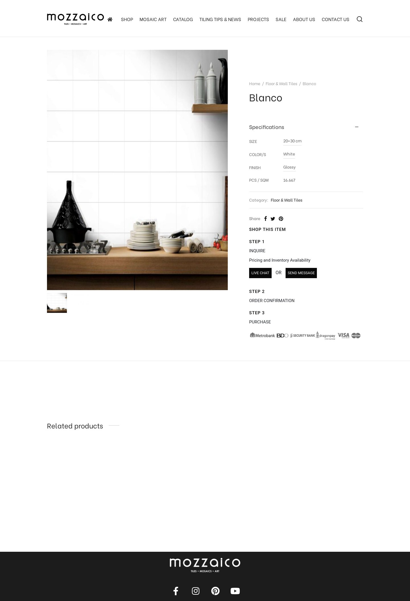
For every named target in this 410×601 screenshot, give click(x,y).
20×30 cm (292, 140)
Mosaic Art (153, 19)
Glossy (289, 167)
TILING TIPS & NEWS (220, 19)
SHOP (127, 19)
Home (254, 83)
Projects (258, 19)
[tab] (306, 127)
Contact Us (335, 19)
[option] (83, 485)
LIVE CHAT (260, 273)
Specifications (266, 126)
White (289, 154)
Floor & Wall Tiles (281, 83)
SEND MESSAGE (301, 273)
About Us (304, 19)
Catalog (183, 19)
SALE (281, 19)
